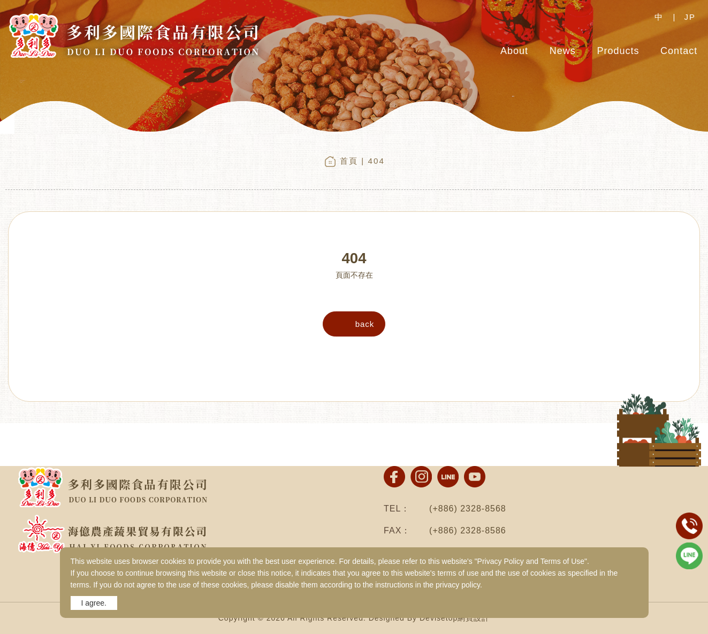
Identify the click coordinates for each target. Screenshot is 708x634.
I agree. (93, 603)
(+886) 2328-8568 (467, 508)
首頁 (349, 160)
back (365, 324)
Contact (678, 50)
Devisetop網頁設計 (455, 618)
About (514, 50)
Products (618, 50)
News (563, 50)
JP (690, 16)
